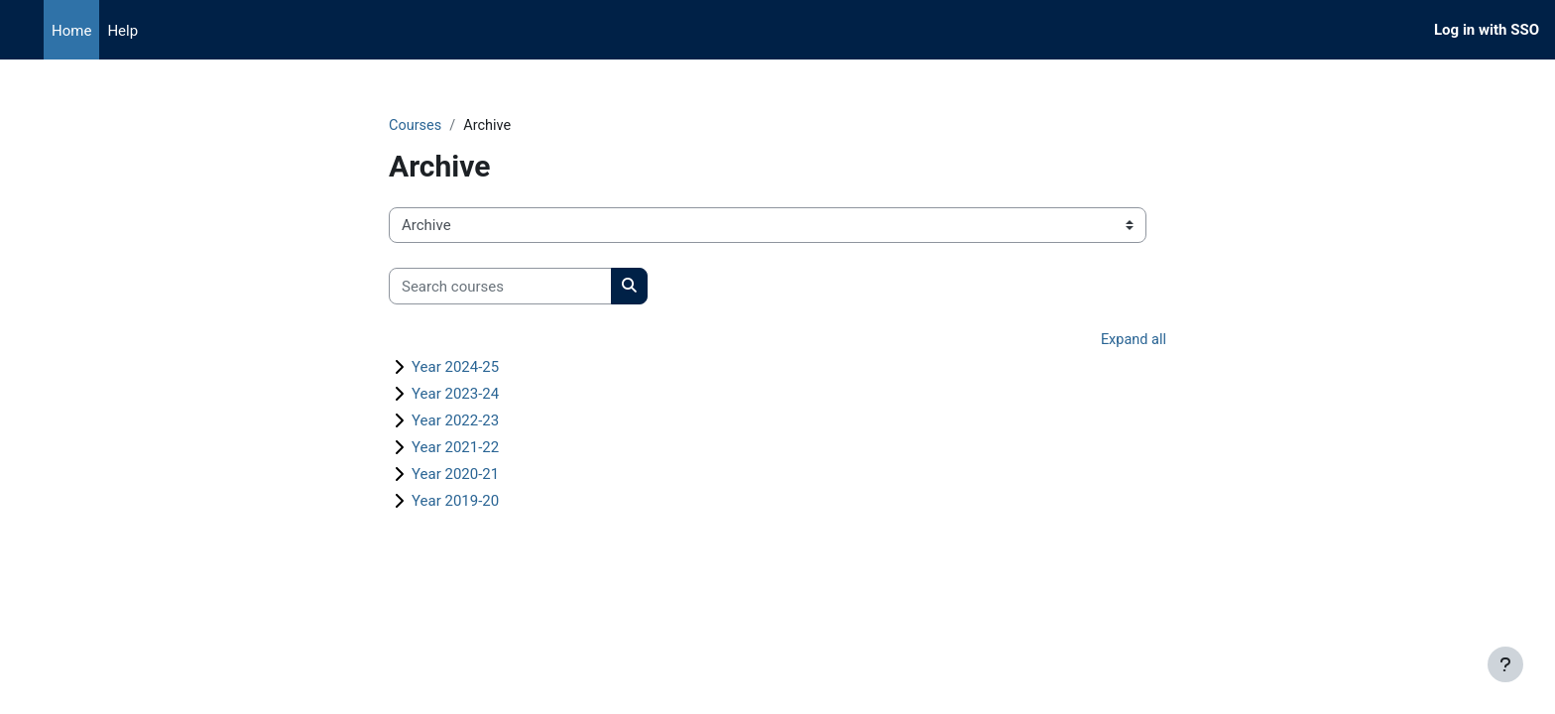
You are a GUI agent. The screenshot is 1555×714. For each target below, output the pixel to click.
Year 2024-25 (455, 368)
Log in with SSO (1486, 30)
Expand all (1132, 341)
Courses (416, 126)
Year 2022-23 (455, 421)
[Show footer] (1505, 664)
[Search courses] (500, 287)
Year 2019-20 (455, 502)
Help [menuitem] (122, 31)
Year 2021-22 (455, 448)
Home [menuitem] (71, 31)
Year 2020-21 (455, 475)
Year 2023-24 (455, 395)
